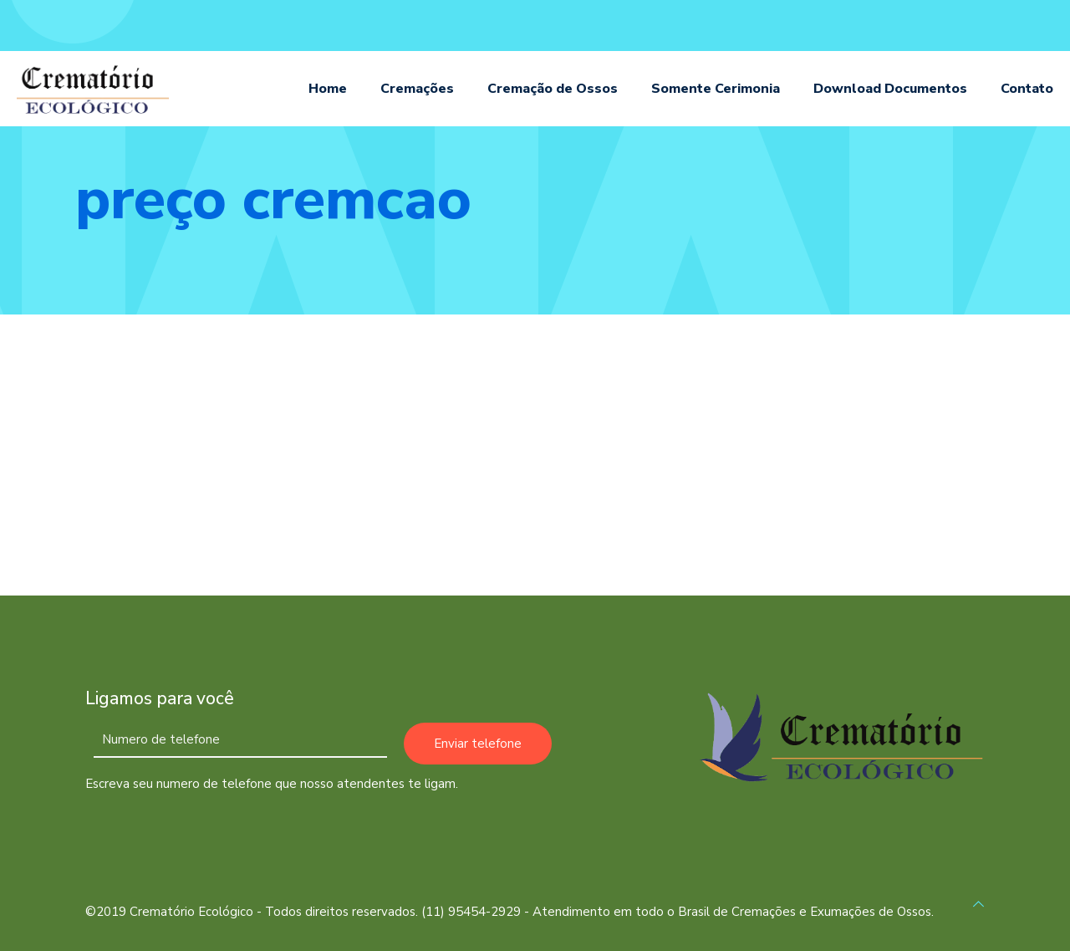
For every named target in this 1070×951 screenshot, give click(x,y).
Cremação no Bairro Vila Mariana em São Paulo (210, 511)
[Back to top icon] (978, 904)
